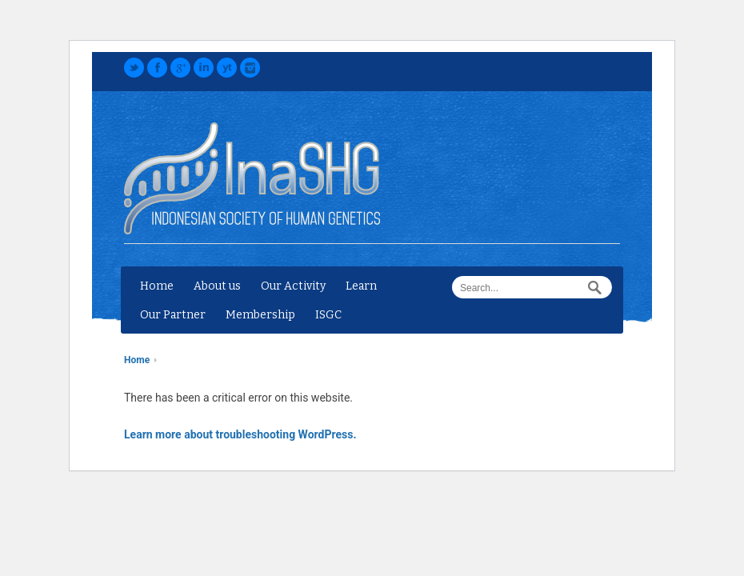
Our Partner (173, 315)
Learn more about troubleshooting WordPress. (240, 434)
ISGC (328, 315)
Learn (361, 286)
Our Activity (293, 286)
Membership (260, 315)
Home (157, 286)
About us (217, 286)
